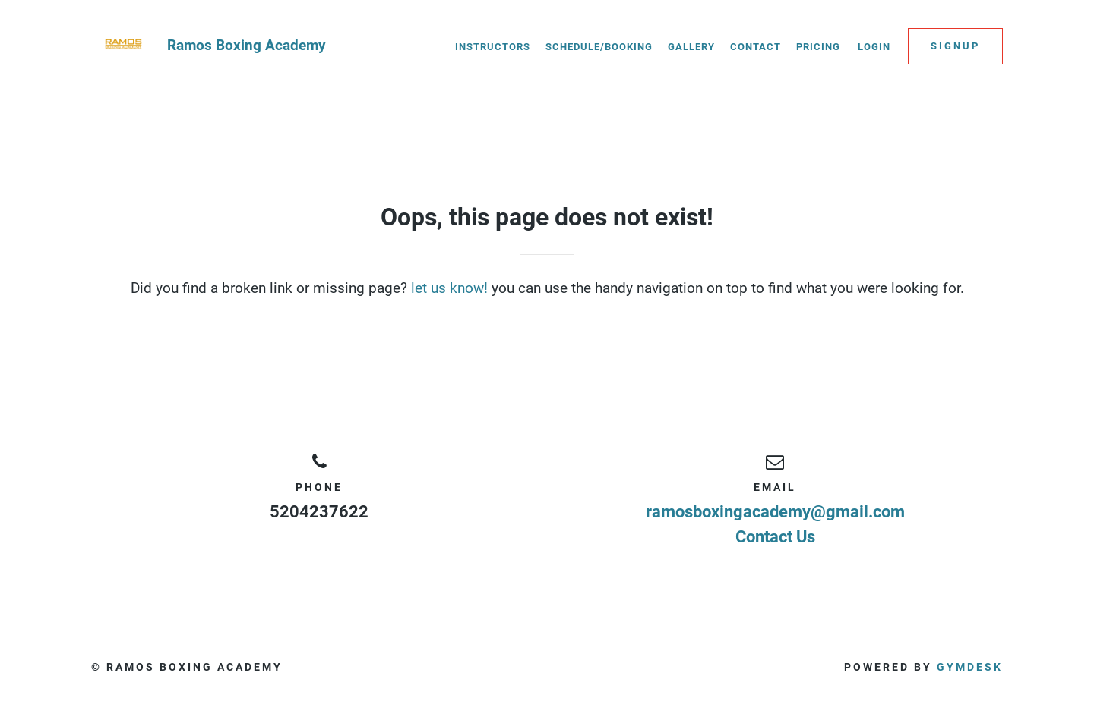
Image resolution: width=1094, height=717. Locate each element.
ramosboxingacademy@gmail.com (775, 511)
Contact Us (775, 536)
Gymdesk (970, 667)
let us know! (449, 288)
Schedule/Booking (599, 46)
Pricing (818, 46)
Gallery (691, 46)
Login (874, 46)
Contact (755, 46)
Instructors (492, 46)
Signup (955, 46)
